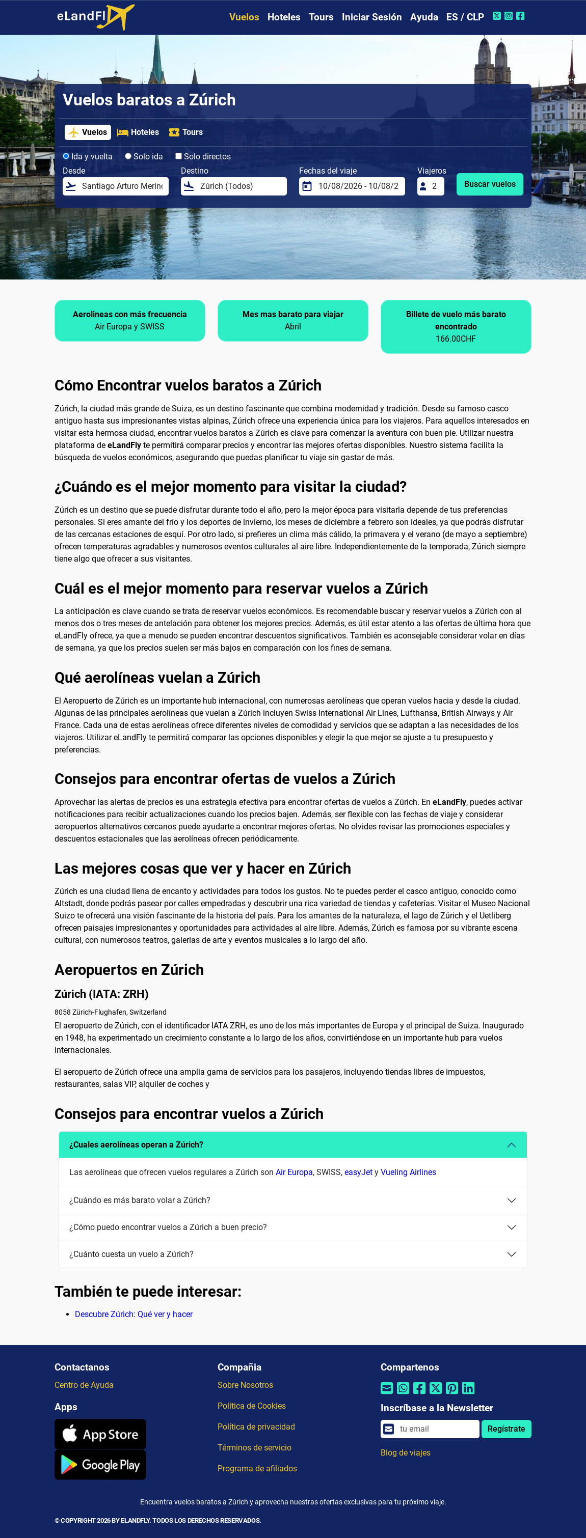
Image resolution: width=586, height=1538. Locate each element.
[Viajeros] (435, 186)
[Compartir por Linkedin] (468, 1395)
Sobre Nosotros (245, 1385)
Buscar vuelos (490, 184)
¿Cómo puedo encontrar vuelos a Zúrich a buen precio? (168, 1227)
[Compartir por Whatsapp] (403, 1395)
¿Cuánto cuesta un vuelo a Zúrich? (131, 1254)
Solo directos (203, 156)
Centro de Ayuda (84, 1385)
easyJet (358, 1172)
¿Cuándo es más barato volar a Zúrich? (139, 1200)
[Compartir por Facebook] (419, 1395)
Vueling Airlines (408, 1172)
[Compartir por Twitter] (436, 1395)
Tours (321, 17)
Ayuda (424, 17)
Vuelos (244, 17)
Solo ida (144, 156)
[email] (437, 1429)
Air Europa (294, 1172)
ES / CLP (465, 17)
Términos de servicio (254, 1447)
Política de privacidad (256, 1427)
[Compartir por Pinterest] (452, 1395)
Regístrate (506, 1429)
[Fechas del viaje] (358, 186)
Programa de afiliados (257, 1468)
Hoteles (284, 17)
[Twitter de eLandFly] (498, 15)
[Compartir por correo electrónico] (387, 1395)
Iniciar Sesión (372, 17)
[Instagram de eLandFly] (510, 15)
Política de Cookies (252, 1406)
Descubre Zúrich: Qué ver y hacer (134, 1314)
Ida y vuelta (88, 156)
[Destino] (240, 186)
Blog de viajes (406, 1453)
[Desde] (122, 186)
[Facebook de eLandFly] (521, 15)
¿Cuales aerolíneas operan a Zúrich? (136, 1145)
